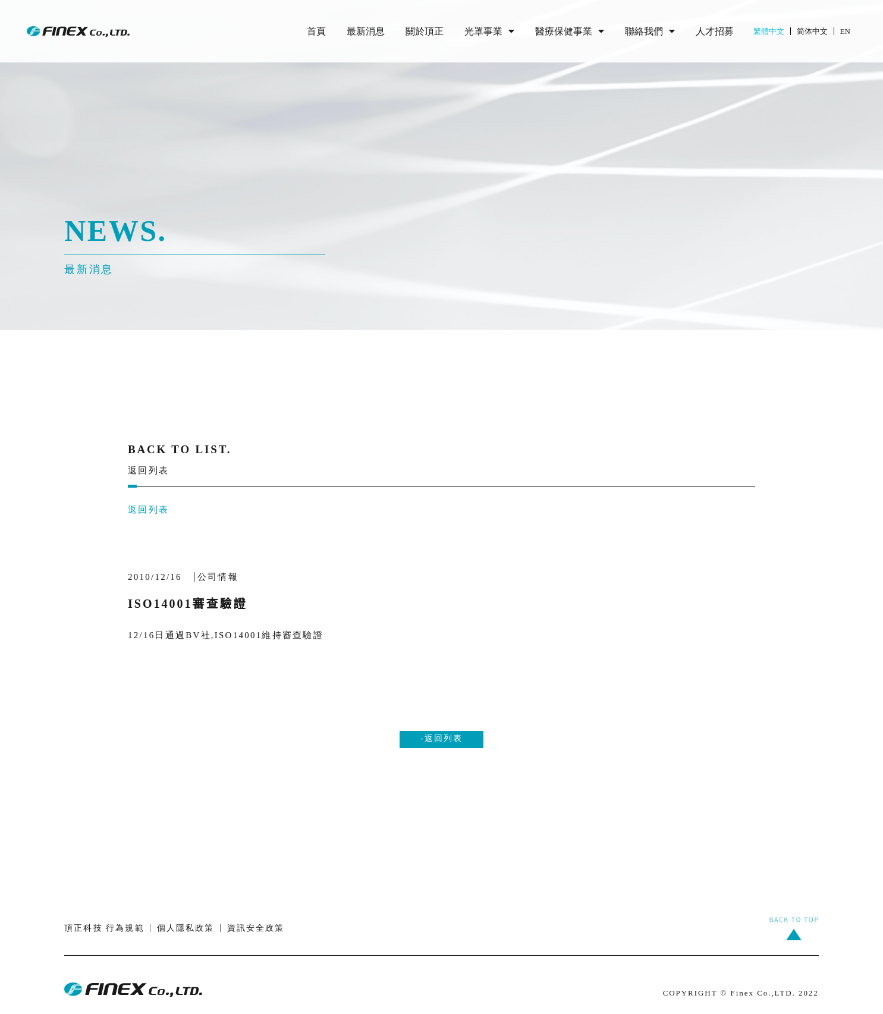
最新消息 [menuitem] (366, 31)
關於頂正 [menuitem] (425, 31)
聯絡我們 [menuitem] (650, 31)
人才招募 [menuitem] (715, 31)
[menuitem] (775, 31)
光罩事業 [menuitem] (489, 31)
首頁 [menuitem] (316, 31)
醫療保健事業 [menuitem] (569, 31)
